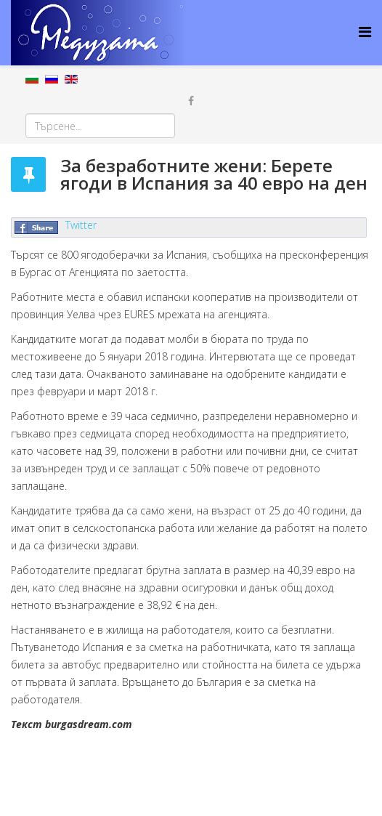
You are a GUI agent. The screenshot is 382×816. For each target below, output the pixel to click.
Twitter (81, 225)
